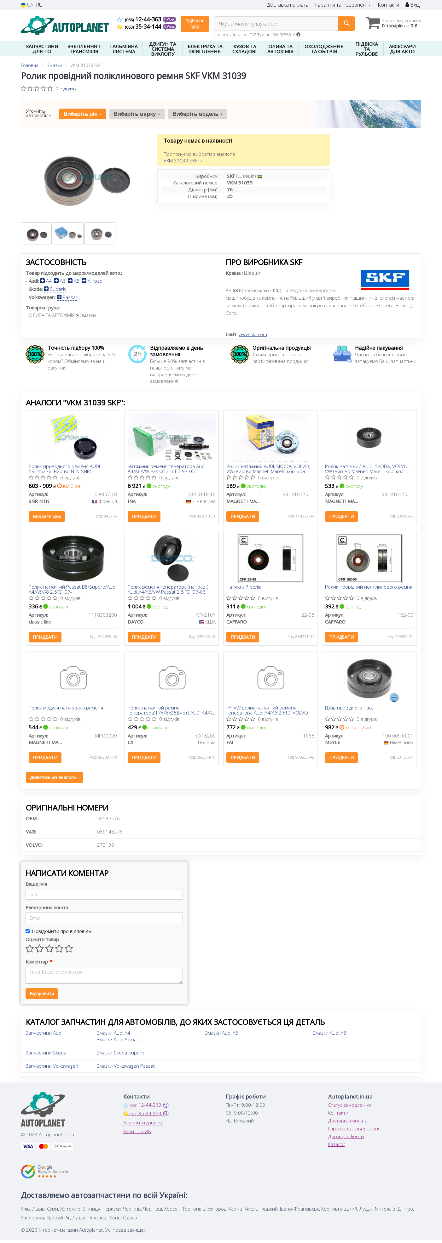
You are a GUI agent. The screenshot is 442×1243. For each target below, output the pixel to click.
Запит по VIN (137, 1135)
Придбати (144, 517)
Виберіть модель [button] (196, 113)
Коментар (39, 965)
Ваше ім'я (36, 887)
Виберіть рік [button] (82, 113)
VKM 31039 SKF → (183, 160)
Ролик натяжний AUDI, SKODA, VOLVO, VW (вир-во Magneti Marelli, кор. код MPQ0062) (268, 469)
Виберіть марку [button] (136, 113)
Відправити (42, 997)
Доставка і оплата (288, 5)
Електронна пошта (47, 911)
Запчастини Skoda (46, 1056)
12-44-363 (140, 19)
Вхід (412, 5)
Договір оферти (346, 1140)
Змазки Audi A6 (221, 1036)
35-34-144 (140, 26)
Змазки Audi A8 (329, 1036)
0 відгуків (65, 88)
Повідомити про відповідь (58, 934)
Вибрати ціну (47, 517)
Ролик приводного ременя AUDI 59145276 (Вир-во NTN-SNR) (65, 469)
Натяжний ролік (244, 588)
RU (39, 5)
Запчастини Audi (44, 1036)
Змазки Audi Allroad (118, 1043)
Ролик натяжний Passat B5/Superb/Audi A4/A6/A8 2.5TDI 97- (68, 591)
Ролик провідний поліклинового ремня (369, 588)
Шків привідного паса (349, 710)
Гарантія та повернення (343, 5)
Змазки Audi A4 (113, 1036)
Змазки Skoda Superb (120, 1056)
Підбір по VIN (195, 24)
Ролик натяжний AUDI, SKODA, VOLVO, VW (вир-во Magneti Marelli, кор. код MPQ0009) (367, 469)
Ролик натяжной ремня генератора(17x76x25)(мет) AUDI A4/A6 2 (171, 712)
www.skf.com (253, 334)
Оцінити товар (42, 943)
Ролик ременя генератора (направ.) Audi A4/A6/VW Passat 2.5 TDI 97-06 (168, 591)
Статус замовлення (349, 1108)
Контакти (388, 5)
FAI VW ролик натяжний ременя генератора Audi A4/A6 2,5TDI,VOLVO (267, 712)
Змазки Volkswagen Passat (126, 1069)
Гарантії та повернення (354, 1132)
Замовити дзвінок (143, 1126)
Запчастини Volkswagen (52, 1069)
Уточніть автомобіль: (39, 113)
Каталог (336, 1147)
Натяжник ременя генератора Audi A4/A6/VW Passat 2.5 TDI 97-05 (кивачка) (167, 469)
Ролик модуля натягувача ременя (66, 710)
